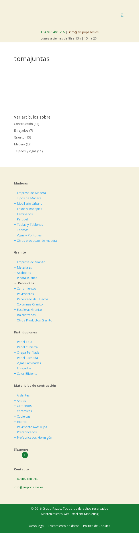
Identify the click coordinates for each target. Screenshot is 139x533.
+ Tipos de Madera (27, 198)
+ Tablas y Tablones (28, 224)
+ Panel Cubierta (26, 347)
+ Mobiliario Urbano (28, 203)
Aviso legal (37, 526)
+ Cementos (23, 406)
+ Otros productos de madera (35, 240)
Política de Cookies (96, 526)
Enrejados (21, 130)
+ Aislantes (22, 395)
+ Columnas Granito (28, 304)
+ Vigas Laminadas (27, 363)
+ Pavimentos (24, 294)
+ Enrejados (22, 368)
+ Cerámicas (23, 411)
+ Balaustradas (25, 315)
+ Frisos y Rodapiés (28, 209)
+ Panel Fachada (26, 358)
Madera (19, 144)
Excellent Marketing (84, 514)
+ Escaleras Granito (28, 309)
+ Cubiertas (22, 416)
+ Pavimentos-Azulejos (30, 427)
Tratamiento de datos (63, 526)
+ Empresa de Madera (30, 193)
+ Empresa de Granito (29, 262)
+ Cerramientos (25, 288)
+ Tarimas (21, 230)
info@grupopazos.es (84, 32)
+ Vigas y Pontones (28, 235)
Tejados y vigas (25, 151)
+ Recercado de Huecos (31, 299)
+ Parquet (21, 219)
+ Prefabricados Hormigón (33, 437)
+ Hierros (20, 422)
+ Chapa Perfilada (26, 352)
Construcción (23, 124)
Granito (19, 137)
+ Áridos (20, 400)
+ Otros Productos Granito (33, 320)
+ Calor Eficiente (25, 373)
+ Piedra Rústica (25, 278)
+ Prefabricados (25, 432)
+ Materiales (23, 267)
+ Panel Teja (23, 342)
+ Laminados (23, 214)
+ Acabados (22, 273)
